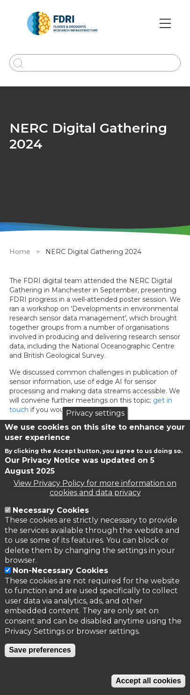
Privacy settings (95, 413)
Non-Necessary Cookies (60, 570)
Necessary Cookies (51, 510)
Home (19, 252)
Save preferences (40, 650)
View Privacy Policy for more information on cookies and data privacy (95, 488)
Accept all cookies (148, 681)
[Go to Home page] (62, 23)
